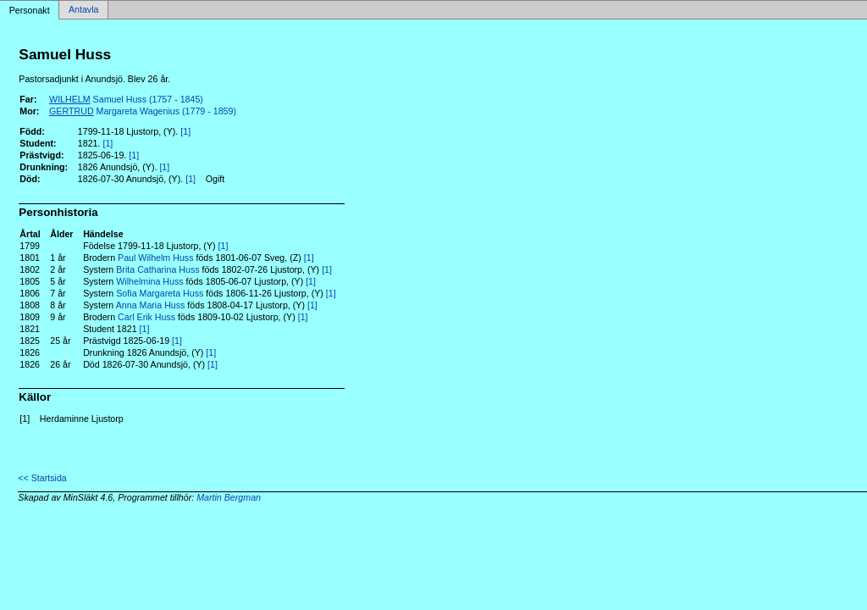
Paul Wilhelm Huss (155, 257)
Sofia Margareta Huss (159, 293)
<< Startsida (42, 478)
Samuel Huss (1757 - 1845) (126, 99)
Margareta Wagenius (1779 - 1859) (142, 111)
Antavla (84, 10)
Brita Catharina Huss (157, 269)
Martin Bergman (228, 497)
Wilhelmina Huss (149, 281)
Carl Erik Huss (146, 317)
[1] (185, 131)
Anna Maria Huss (150, 305)
